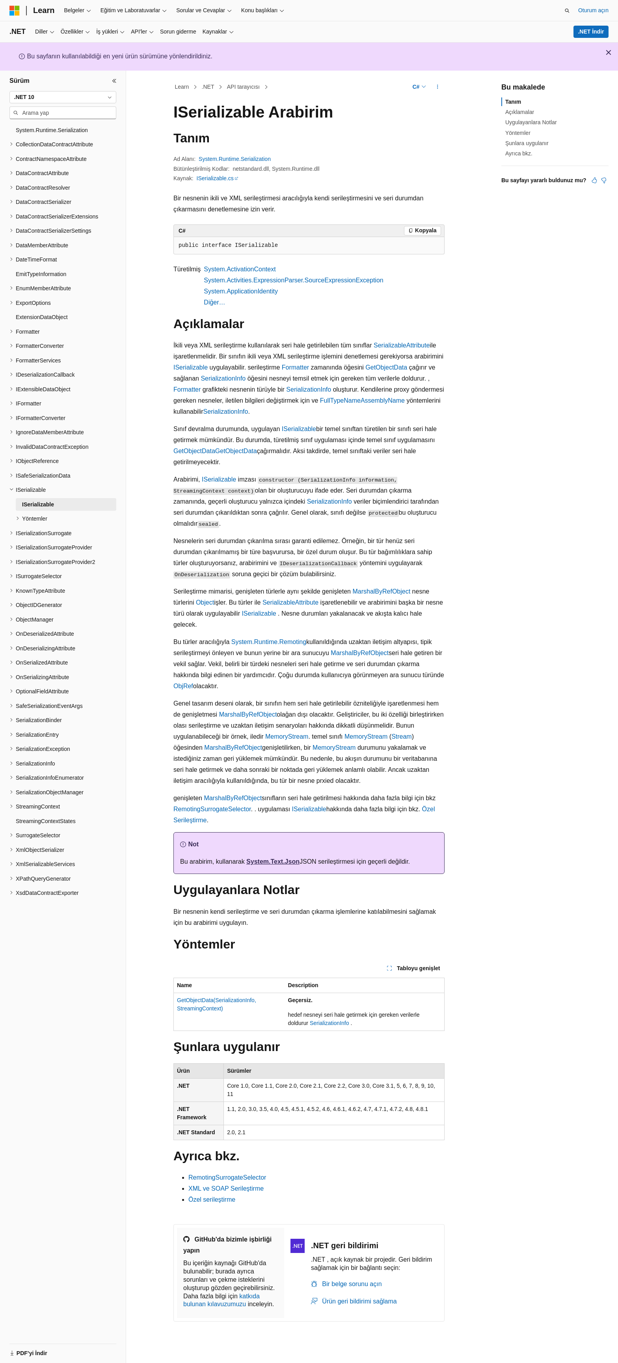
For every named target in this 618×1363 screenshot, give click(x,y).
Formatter (295, 367)
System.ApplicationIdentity (241, 291)
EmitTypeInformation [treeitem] (41, 274)
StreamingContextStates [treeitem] (46, 821)
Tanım (513, 102)
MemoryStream (286, 736)
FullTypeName (340, 400)
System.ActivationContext (239, 269)
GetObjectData (386, 367)
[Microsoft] (14, 11)
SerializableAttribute (402, 345)
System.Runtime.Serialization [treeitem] (52, 130)
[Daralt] (114, 81)
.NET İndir (591, 31)
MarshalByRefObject (381, 591)
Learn (182, 87)
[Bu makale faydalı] (594, 180)
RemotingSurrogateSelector (212, 809)
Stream (401, 736)
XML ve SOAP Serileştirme (226, 1188)
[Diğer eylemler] (438, 87)
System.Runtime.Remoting (268, 642)
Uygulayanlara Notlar (531, 122)
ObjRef (183, 686)
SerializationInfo (223, 378)
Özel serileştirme (211, 1199)
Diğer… (214, 302)
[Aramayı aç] (567, 11)
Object (205, 602)
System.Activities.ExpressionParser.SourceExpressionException (293, 280)
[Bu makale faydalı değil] (604, 180)
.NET (208, 87)
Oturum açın (593, 10)
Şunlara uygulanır (527, 143)
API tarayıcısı (243, 87)
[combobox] (62, 97)
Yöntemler (518, 133)
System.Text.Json (273, 861)
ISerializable (190, 367)
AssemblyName (383, 400)
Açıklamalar (519, 112)
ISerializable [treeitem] (38, 504)
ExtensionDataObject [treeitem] (42, 317)
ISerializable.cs (215, 178)
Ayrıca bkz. (518, 153)
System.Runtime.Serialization (235, 159)
